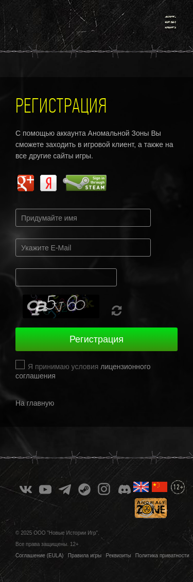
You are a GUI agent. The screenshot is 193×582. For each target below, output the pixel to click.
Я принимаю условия (82, 371)
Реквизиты (118, 555)
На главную (34, 403)
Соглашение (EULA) (39, 555)
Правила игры (84, 555)
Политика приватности (162, 555)
